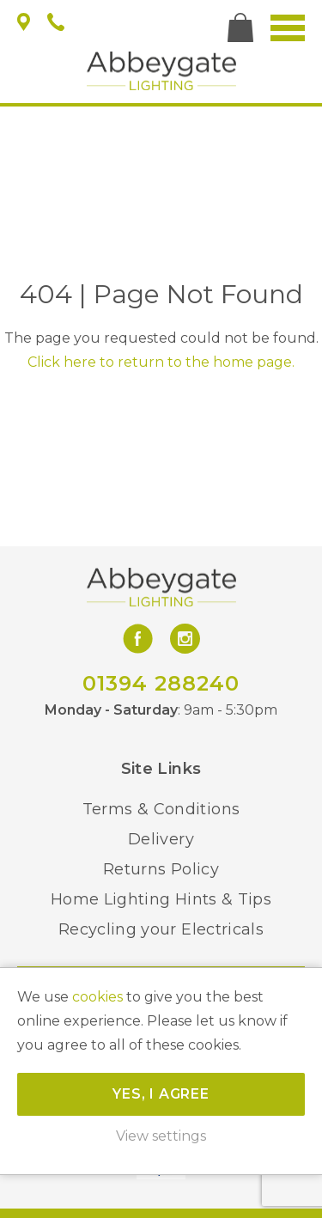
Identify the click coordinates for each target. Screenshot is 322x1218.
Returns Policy (161, 869)
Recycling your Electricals (161, 929)
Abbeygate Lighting (161, 71)
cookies (97, 997)
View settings (161, 1136)
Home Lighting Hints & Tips (161, 899)
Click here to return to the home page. (161, 362)
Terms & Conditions (161, 809)
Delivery (161, 839)
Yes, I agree (161, 1094)
